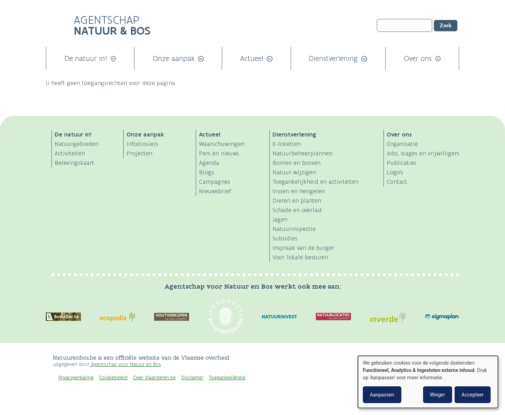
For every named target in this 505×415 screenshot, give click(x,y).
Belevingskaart (74, 163)
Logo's (395, 172)
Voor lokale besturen (300, 257)
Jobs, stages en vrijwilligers (423, 153)
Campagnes (214, 181)
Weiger (437, 395)
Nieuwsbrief (215, 191)
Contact (397, 181)
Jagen (280, 219)
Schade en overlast (297, 210)
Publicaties (401, 163)
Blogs (206, 172)
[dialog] (428, 382)
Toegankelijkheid (227, 378)
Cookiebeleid (113, 378)
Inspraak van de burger (303, 248)
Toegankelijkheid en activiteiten (315, 181)
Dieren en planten (296, 200)
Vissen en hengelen (298, 191)
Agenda (209, 163)
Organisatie (402, 144)
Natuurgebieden (76, 144)
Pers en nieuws (219, 153)
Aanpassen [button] (382, 395)
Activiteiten (70, 153)
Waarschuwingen (221, 144)
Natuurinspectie (294, 229)
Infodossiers (142, 144)
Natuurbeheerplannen (302, 153)
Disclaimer (192, 378)
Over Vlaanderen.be (154, 378)
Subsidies (284, 238)
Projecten (139, 153)
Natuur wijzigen (294, 172)
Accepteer (473, 395)
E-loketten (286, 144)
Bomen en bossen (296, 163)
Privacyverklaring (76, 378)
